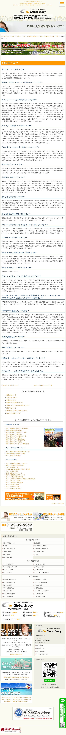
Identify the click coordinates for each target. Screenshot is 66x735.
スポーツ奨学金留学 (8, 564)
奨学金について (11, 395)
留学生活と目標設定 (8, 590)
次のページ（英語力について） (43, 385)
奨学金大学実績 (7, 551)
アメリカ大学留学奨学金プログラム (32, 36)
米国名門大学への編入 (9, 593)
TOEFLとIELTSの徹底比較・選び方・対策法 (18, 469)
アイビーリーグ (38, 593)
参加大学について (11, 397)
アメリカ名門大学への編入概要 (14, 482)
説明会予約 (37, 543)
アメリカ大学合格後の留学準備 (14, 477)
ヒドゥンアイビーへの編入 (13, 486)
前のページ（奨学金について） (10, 385)
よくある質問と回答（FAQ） (51, 36)
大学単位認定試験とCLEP (10, 588)
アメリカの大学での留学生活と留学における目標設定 (20, 479)
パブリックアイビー (39, 596)
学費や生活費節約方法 (40, 579)
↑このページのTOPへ (57, 503)
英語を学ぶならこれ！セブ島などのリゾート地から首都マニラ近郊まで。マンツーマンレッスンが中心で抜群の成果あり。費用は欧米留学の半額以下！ (16, 699)
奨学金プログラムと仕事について (16, 410)
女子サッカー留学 (8, 569)
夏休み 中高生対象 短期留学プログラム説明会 (16, 677)
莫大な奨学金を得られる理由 (14, 430)
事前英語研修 (6, 554)
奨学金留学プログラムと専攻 (14, 438)
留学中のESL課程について (14, 403)
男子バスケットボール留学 (41, 572)
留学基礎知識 (39, 645)
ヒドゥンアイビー (8, 596)
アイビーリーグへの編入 (12, 484)
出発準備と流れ (38, 588)
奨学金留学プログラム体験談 (14, 442)
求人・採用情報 (40, 651)
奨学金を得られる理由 (40, 546)
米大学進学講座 (7, 585)
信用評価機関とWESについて (14, 473)
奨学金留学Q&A (7, 557)
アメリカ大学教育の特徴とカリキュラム (17, 463)
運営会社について (41, 648)
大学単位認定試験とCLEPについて (15, 475)
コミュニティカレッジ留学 (13, 480)
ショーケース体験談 (39, 564)
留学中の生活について (13, 413)
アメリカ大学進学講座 (12, 471)
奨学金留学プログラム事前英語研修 (15, 440)
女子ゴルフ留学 (7, 572)
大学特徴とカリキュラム (9, 579)
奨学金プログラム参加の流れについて (18, 405)
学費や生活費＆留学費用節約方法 (15, 465)
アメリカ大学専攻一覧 (12, 467)
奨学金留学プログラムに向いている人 (16, 432)
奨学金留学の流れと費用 (41, 548)
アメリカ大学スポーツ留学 (13, 455)
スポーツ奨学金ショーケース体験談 (15, 453)
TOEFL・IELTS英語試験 (41, 582)
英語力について (11, 400)
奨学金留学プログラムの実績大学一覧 (16, 436)
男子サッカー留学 (39, 567)
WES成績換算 (38, 585)
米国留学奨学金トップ (9, 543)
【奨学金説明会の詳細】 (16, 654)
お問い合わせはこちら (42, 654)
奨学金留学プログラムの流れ (14, 434)
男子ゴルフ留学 (38, 569)
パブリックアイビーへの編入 (14, 488)
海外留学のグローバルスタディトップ (11, 36)
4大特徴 (5, 546)
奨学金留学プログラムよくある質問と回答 (17, 444)
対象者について (11, 408)
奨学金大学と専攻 (39, 551)
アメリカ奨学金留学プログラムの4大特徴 (17, 428)
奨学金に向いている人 (9, 548)
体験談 (36, 554)
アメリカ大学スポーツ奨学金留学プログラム (18, 451)
